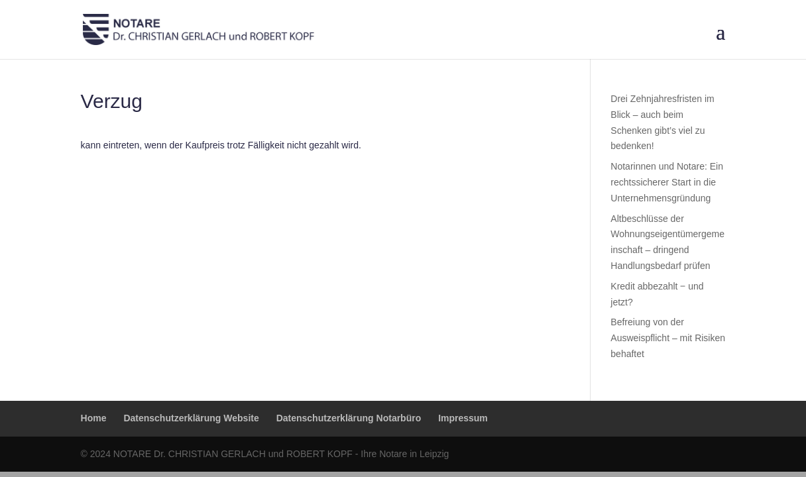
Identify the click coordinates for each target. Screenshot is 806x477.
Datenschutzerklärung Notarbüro (349, 418)
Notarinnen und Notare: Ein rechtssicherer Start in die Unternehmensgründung (666, 182)
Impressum (463, 418)
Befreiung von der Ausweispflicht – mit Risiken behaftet (667, 338)
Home (94, 418)
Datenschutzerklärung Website (191, 418)
